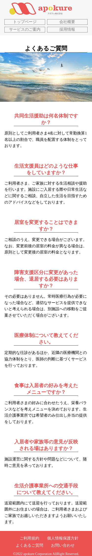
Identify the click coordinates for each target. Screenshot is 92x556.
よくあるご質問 (29, 545)
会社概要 (67, 22)
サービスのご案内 (24, 29)
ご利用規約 (29, 538)
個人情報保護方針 (63, 538)
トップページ (25, 22)
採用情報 (67, 29)
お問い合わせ (63, 545)
